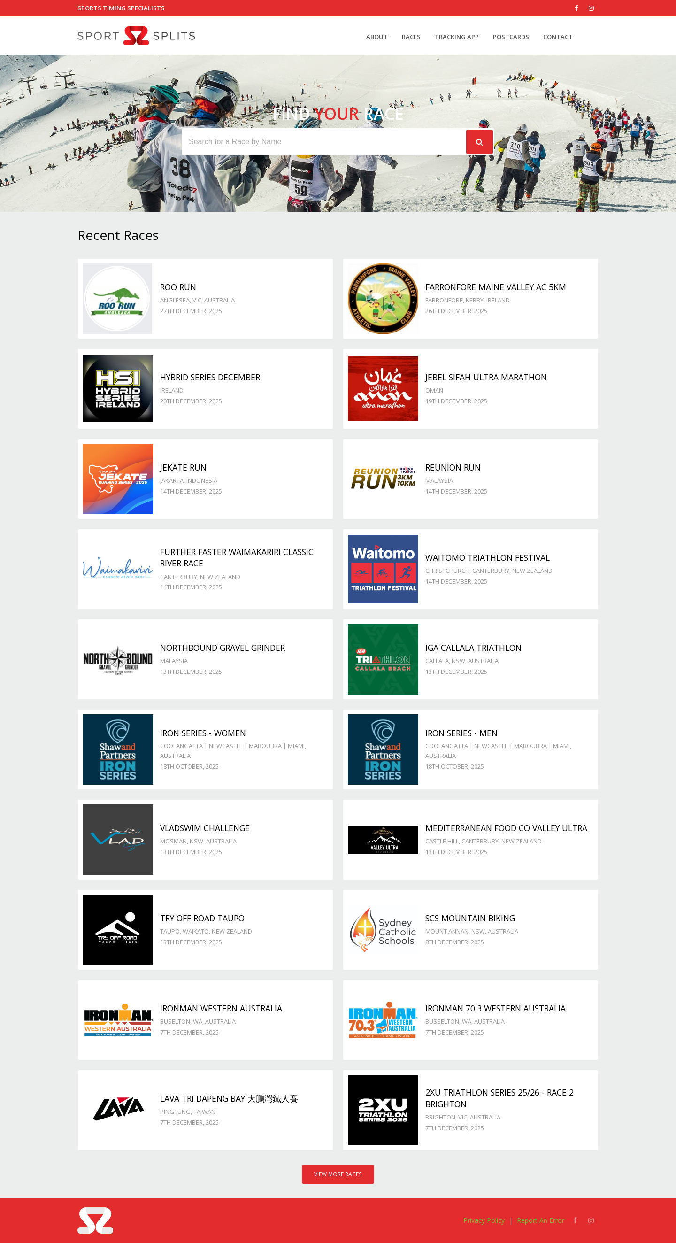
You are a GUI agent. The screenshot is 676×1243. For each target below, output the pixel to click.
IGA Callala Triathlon (473, 647)
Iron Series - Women (203, 733)
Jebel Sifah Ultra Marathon (486, 377)
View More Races (338, 1174)
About (377, 36)
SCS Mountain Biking (470, 918)
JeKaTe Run (183, 467)
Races (411, 36)
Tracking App (457, 36)
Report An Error (540, 1220)
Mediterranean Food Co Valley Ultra (506, 828)
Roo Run (178, 287)
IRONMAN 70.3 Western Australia (495, 1008)
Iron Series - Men (461, 733)
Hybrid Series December (210, 377)
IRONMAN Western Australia (221, 1008)
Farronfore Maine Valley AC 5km (495, 287)
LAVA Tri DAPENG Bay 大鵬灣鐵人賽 (229, 1098)
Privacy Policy (484, 1220)
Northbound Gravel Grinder (222, 647)
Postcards (511, 36)
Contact (558, 36)
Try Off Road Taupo (202, 918)
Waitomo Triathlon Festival (487, 557)
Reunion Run (453, 467)
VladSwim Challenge (205, 828)
